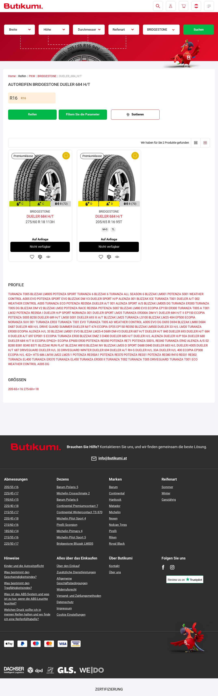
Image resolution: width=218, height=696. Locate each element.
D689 (107, 331)
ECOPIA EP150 (158, 308)
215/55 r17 (11, 512)
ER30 (81, 341)
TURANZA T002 (116, 359)
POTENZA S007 (108, 308)
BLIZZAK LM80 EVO (133, 308)
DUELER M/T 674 (84, 327)
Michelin (115, 512)
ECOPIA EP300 (193, 350)
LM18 (49, 355)
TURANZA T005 (18, 294)
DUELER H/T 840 (156, 331)
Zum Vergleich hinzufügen (40, 257)
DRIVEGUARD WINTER (76, 350)
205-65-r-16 (15, 389)
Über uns (115, 572)
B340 (26, 345)
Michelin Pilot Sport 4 (71, 518)
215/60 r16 (11, 525)
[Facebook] (163, 567)
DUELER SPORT (103, 313)
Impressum (64, 608)
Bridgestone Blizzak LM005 (75, 543)
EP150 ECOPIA (195, 313)
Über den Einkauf (68, 566)
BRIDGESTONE (47, 76)
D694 (173, 322)
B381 (19, 345)
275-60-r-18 (31, 389)
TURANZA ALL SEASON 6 (126, 294)
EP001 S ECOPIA (45, 336)
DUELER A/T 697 (22, 336)
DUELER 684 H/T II (171, 313)
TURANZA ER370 (43, 359)
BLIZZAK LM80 (188, 322)
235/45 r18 (11, 518)
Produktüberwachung (48, 257)
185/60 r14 (11, 531)
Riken (113, 537)
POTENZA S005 (18, 317)
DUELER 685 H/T (121, 336)
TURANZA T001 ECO (183, 359)
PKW (32, 76)
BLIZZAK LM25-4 (91, 331)
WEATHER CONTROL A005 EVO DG (137, 322)
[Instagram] (172, 567)
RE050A (92, 308)
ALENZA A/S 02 (198, 341)
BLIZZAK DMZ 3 (90, 336)
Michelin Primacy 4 (69, 531)
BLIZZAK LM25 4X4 (162, 317)
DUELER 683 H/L (164, 345)
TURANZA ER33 (46, 322)
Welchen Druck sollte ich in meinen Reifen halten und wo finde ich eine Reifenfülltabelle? (27, 614)
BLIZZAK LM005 (41, 294)
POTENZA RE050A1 (86, 355)
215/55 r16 (11, 537)
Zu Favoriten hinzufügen (32, 257)
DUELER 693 (177, 331)
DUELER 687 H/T (132, 331)
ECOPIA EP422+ (46, 341)
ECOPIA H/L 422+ (20, 355)
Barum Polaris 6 (67, 499)
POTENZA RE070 (111, 355)
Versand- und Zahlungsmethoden (79, 596)
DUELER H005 (186, 345)
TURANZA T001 (165, 299)
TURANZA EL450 (67, 359)
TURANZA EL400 (19, 359)
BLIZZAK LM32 (53, 308)
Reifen (32, 114)
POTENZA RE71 (120, 341)
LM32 (12, 313)
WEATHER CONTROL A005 (26, 303)
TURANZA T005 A (190, 308)
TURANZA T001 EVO (72, 322)
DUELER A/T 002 (188, 299)
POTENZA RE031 (135, 355)
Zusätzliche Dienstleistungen (76, 572)
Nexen (113, 518)
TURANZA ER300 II (92, 359)
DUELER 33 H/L (168, 327)
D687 (11, 327)
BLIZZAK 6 (101, 294)
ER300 (172, 308)
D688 (141, 345)
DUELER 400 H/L (27, 327)
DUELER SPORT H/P (104, 299)
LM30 (65, 317)
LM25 (118, 313)
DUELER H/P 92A (175, 336)
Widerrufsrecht (67, 589)
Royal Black (117, 543)
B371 (34, 345)
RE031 (183, 355)
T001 (206, 308)
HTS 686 (38, 355)
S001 (73, 317)
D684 (202, 322)
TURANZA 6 (85, 294)
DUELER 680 (196, 336)
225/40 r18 (11, 506)
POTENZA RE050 (97, 341)
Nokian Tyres (118, 525)
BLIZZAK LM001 (156, 294)
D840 (148, 345)
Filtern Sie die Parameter (82, 114)
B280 (11, 345)
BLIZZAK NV (94, 345)
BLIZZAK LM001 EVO (65, 331)
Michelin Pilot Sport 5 (71, 537)
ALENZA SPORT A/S (129, 303)
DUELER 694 (100, 350)
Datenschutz (65, 602)
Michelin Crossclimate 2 (73, 493)
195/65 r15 (11, 499)
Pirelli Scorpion (67, 525)
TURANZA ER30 (68, 336)
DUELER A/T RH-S (122, 350)
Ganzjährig (169, 499)
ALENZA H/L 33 (39, 331)
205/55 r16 (11, 487)
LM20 (183, 327)
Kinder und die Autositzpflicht (24, 566)
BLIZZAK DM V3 (79, 299)
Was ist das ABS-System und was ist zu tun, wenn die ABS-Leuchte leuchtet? (26, 598)
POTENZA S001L (143, 341)
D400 (105, 336)
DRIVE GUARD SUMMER (55, 327)
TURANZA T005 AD (100, 322)
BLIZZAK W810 (75, 345)
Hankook (115, 499)
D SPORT (131, 345)
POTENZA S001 (178, 294)
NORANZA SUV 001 (21, 322)
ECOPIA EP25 (106, 327)
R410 (174, 355)
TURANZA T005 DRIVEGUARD (148, 359)
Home (12, 76)
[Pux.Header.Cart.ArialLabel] (183, 6)
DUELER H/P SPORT (57, 313)
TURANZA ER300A (135, 313)
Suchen (199, 29)
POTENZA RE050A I (29, 313)
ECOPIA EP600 (68, 341)
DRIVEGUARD (29, 350)
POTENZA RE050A (78, 303)
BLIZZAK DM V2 (31, 308)
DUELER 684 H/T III (21, 341)
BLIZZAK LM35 (114, 345)
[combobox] (19, 30)
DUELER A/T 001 (103, 303)
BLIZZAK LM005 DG (157, 303)
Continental (117, 493)
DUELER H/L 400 (170, 350)
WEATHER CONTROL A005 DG (28, 364)
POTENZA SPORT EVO (52, 299)
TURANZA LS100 (136, 317)
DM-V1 (153, 313)
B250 (33, 317)
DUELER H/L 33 (49, 350)
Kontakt (114, 566)
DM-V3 (116, 331)
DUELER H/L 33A (147, 350)
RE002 (192, 355)
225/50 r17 (11, 543)
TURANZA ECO (55, 303)
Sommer (167, 487)
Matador (114, 506)
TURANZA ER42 (175, 341)
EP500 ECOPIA (185, 317)
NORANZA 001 (82, 313)
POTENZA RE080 (159, 355)
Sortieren (138, 114)
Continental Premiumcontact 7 (77, 506)
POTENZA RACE (75, 308)
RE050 (130, 327)
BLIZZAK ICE (145, 299)
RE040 (159, 341)
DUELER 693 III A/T (90, 317)
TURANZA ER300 (182, 303)
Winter (166, 493)
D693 (165, 322)
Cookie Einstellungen (71, 614)
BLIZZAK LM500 (146, 327)
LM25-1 (67, 355)
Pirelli (113, 531)
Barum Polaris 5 (67, 487)
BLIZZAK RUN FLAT (51, 345)
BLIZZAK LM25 (114, 317)
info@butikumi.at (112, 458)
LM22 (57, 355)
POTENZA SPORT (64, 294)
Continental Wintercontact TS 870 (79, 512)
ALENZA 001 (127, 299)
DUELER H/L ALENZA (148, 336)
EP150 (120, 327)
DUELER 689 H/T (49, 317)
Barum (113, 487)
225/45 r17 (11, 493)
